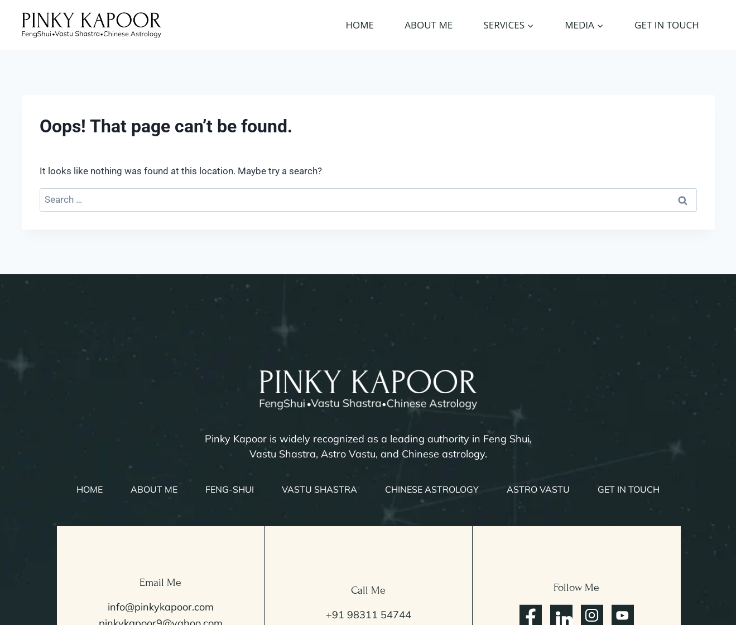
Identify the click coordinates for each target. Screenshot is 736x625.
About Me (429, 24)
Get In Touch (666, 24)
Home (360, 24)
